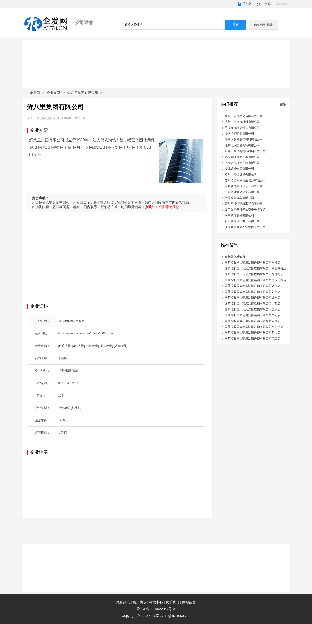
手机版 (247, 4)
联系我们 (172, 602)
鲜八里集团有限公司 (71, 321)
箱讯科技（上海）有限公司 (242, 221)
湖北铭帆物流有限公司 (239, 168)
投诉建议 (281, 4)
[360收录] (78, 346)
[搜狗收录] (92, 346)
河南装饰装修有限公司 (239, 215)
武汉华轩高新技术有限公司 (242, 157)
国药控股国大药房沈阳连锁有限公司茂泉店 (252, 309)
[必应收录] (106, 346)
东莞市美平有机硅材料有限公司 (245, 151)
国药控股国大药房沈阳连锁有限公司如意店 (252, 292)
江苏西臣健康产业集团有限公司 (245, 227)
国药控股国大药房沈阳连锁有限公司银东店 (252, 297)
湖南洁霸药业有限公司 (239, 133)
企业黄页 (53, 93)
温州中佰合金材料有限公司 (242, 122)
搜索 (235, 25)
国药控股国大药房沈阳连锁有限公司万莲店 (252, 321)
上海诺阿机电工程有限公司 (242, 163)
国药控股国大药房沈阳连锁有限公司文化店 (252, 315)
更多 (283, 104)
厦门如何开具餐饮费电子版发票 (245, 209)
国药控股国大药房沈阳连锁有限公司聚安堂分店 (255, 268)
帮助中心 (156, 602)
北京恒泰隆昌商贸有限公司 (242, 145)
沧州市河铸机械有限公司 (241, 174)
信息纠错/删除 (263, 25)
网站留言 (189, 602)
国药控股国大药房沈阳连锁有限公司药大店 (252, 332)
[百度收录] (65, 346)
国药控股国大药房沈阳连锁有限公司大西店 (252, 303)
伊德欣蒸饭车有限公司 (239, 198)
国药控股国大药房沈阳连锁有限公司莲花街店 (254, 274)
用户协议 (139, 602)
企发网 (35, 93)
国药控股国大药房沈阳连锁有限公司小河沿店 (254, 327)
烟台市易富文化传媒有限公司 (244, 116)
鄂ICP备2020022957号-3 (156, 609)
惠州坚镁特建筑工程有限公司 (244, 203)
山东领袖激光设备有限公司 (242, 192)
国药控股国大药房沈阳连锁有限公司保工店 (252, 338)
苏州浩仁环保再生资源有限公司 (245, 180)
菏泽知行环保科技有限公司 (242, 127)
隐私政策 (123, 602)
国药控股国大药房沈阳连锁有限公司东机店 (252, 262)
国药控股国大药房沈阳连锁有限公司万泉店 (252, 286)
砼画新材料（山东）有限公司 (244, 186)
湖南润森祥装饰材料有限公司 (244, 139)
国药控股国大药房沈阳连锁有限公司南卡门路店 (255, 280)
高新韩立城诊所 (235, 256)
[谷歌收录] (120, 346)
